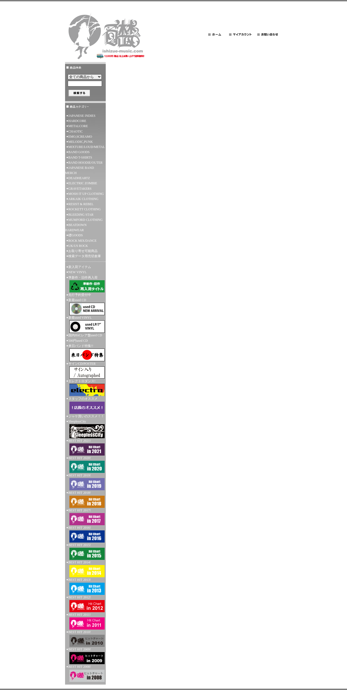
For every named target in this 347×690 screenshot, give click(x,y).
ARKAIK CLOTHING (83, 199)
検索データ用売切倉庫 (84, 256)
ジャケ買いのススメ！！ (86, 416)
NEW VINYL (77, 272)
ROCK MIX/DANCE (82, 241)
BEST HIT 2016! (85, 534)
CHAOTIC (75, 131)
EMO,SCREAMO (80, 136)
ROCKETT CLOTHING (84, 209)
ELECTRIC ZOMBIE (82, 183)
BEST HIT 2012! (85, 603)
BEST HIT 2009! (85, 655)
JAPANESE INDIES (81, 116)
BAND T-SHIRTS (80, 157)
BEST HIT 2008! (85, 673)
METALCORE (78, 126)
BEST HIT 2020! (85, 464)
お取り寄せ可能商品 (83, 251)
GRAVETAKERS (80, 189)
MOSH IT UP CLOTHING (86, 194)
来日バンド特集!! (85, 352)
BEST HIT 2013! (85, 586)
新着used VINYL (85, 324)
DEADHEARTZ (79, 178)
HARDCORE (77, 121)
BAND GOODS (78, 152)
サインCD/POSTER (85, 370)
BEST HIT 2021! (85, 447)
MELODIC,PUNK (80, 142)
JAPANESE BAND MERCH (79, 170)
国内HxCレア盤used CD (85, 335)
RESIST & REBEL (81, 204)
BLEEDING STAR (81, 215)
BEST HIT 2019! (85, 481)
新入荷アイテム (79, 267)
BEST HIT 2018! (85, 499)
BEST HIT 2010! (85, 638)
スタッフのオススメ (85, 405)
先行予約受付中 (79, 295)
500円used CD (78, 341)
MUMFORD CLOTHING (85, 220)
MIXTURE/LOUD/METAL (86, 147)
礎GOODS (75, 235)
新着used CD (85, 306)
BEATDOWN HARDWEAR (75, 227)
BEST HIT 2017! (85, 516)
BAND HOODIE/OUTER (85, 163)
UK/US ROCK (78, 246)
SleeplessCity (85, 429)
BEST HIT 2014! (85, 568)
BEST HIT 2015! (85, 551)
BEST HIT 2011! (85, 621)
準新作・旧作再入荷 (85, 284)
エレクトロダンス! (85, 387)
